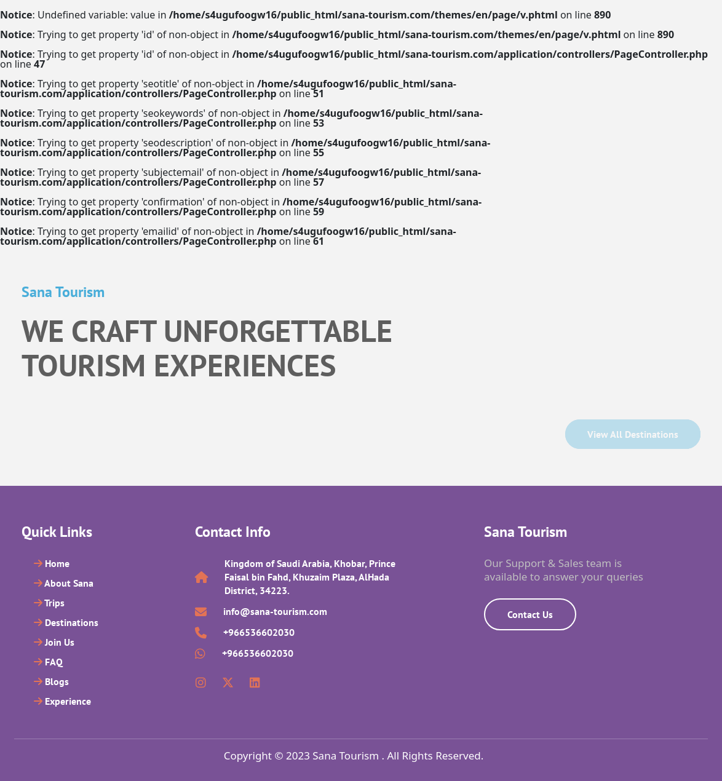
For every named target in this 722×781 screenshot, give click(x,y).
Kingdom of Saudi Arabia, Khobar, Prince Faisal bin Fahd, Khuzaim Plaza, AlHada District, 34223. (309, 577)
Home (51, 563)
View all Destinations (632, 434)
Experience (62, 701)
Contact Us (530, 614)
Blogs (51, 681)
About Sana (63, 583)
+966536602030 (259, 632)
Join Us (54, 642)
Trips (49, 603)
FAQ (48, 662)
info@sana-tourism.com (275, 611)
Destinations (66, 622)
